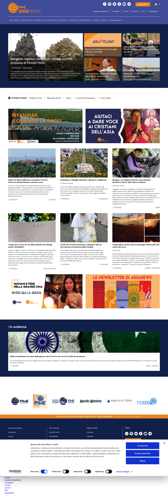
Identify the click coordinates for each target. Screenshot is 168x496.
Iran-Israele (105, 98)
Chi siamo (115, 11)
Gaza (68, 98)
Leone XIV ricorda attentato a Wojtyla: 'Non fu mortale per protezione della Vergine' (81, 245)
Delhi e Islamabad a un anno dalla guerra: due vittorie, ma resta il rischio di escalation (47, 356)
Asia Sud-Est (62, 20)
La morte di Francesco (85, 98)
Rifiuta (142, 481)
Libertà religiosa (115, 20)
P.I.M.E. (126, 11)
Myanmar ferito (54, 98)
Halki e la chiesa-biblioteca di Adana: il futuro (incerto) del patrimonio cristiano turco (28, 181)
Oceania (96, 20)
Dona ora (143, 4)
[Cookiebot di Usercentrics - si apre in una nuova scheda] (15, 491)
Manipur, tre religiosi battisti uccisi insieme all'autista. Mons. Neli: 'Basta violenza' (131, 181)
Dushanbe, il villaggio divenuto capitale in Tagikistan (83, 180)
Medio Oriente (85, 20)
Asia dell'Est (37, 20)
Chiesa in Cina (36, 98)
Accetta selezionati (142, 473)
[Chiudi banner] (164, 463)
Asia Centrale (14, 20)
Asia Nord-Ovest (50, 20)
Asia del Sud (73, 20)
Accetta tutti (143, 465)
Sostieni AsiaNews (100, 11)
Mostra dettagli (122, 491)
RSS (143, 11)
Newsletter (153, 11)
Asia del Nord (26, 20)
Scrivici (135, 11)
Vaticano (104, 20)
